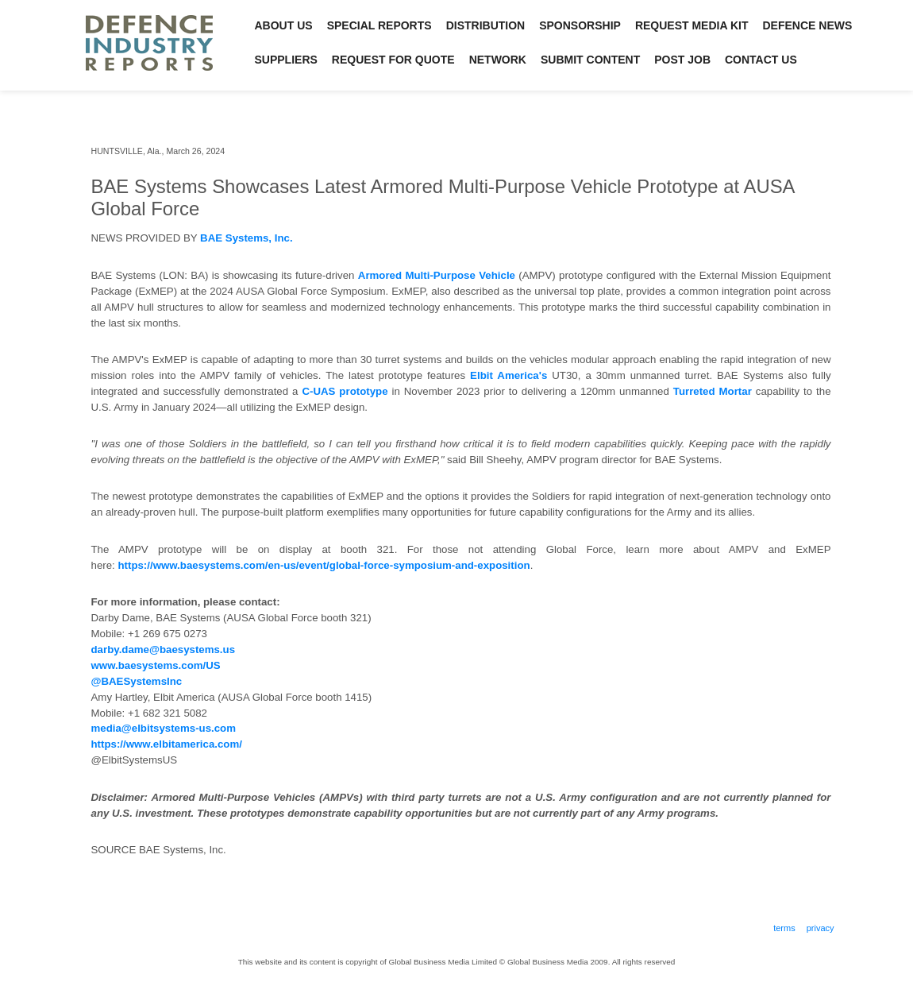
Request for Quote (393, 59)
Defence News (808, 25)
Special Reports (379, 25)
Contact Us (761, 59)
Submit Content (590, 59)
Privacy (820, 928)
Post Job (682, 59)
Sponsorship (580, 25)
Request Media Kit (692, 25)
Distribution (486, 25)
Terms (784, 928)
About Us (284, 25)
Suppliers (286, 59)
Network (497, 59)
